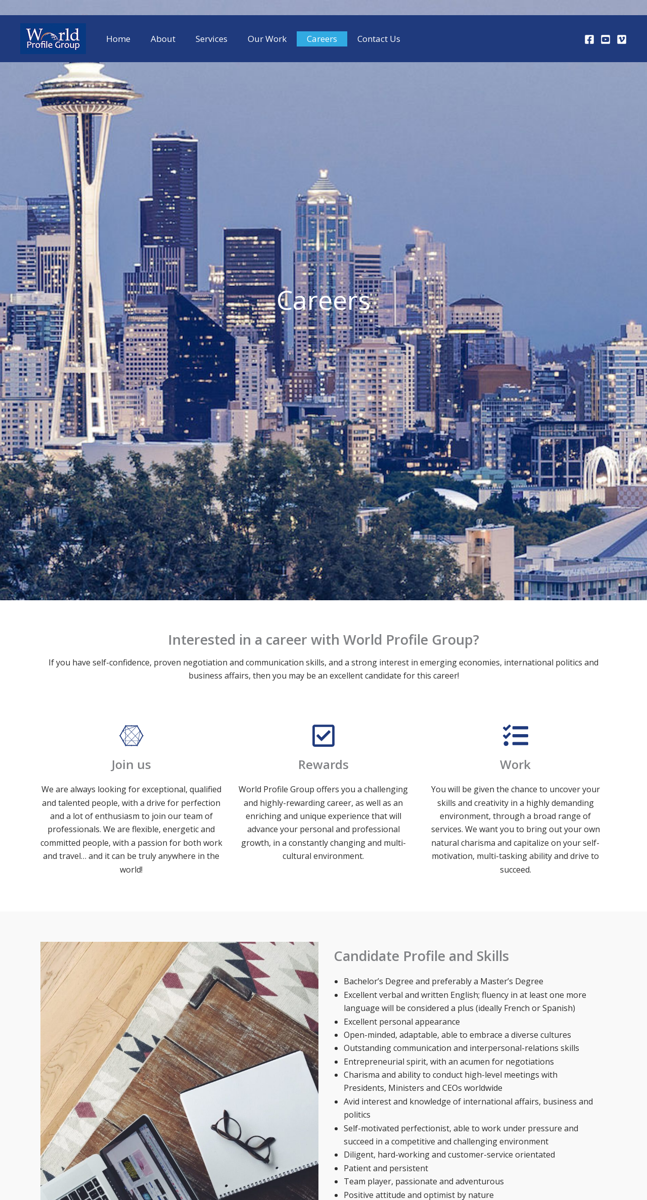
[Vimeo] (622, 39)
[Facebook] (589, 39)
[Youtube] (605, 39)
